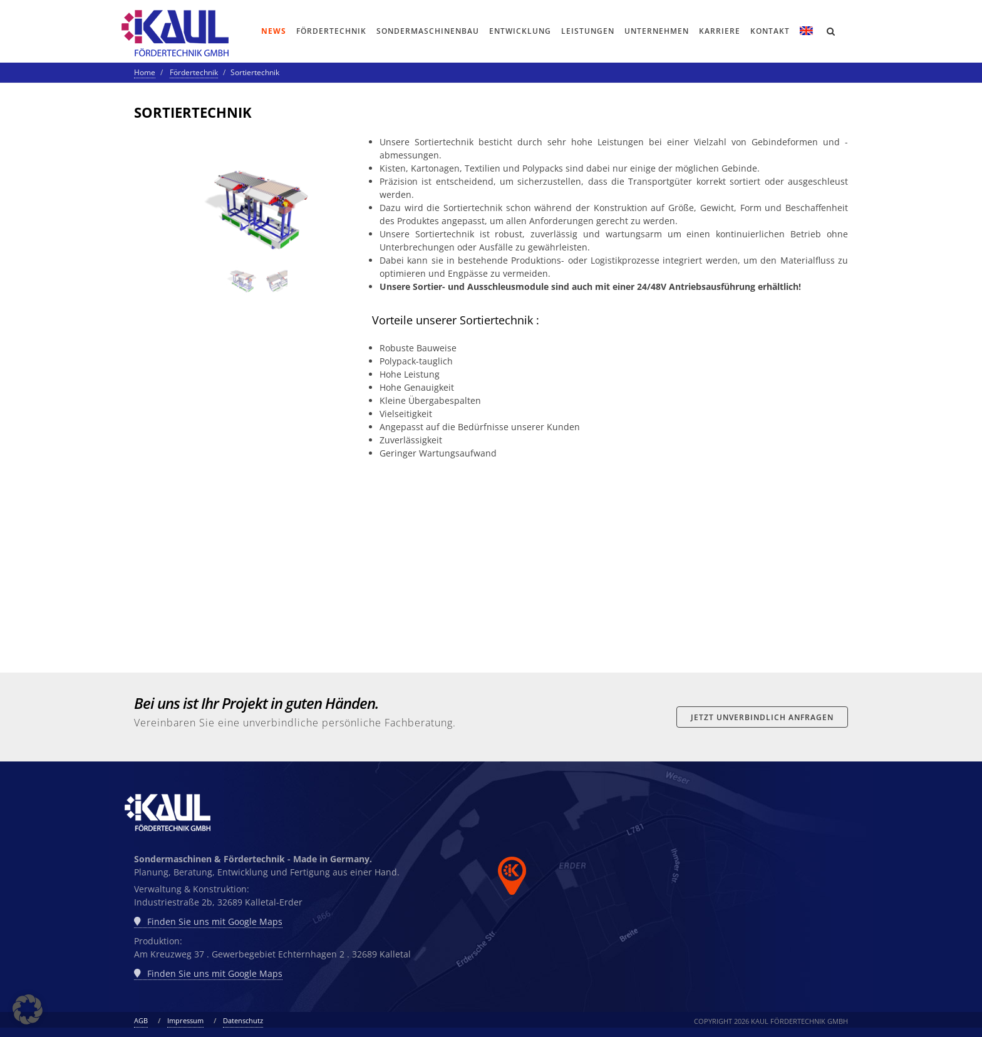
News (273, 31)
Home (144, 72)
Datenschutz (243, 1020)
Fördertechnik (331, 31)
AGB (141, 1020)
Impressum (185, 1020)
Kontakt (770, 31)
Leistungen (587, 31)
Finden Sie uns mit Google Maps (208, 922)
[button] (27, 1009)
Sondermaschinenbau (427, 31)
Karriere (719, 31)
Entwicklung (520, 31)
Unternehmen (656, 31)
